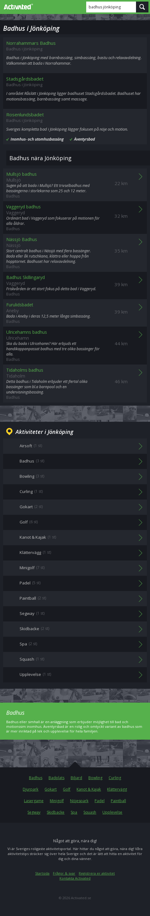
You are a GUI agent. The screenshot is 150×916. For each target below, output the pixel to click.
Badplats (56, 777)
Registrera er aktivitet (97, 873)
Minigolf (57, 800)
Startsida (42, 873)
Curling (115, 777)
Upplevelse (112, 812)
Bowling (95, 777)
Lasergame (34, 800)
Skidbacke (55, 812)
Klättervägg (117, 789)
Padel (100, 800)
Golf (66, 789)
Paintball (118, 800)
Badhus (35, 777)
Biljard (76, 777)
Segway (33, 812)
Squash (89, 812)
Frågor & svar (64, 873)
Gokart (51, 789)
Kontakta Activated (75, 878)
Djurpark (30, 789)
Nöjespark (79, 800)
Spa (74, 812)
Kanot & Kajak (89, 789)
